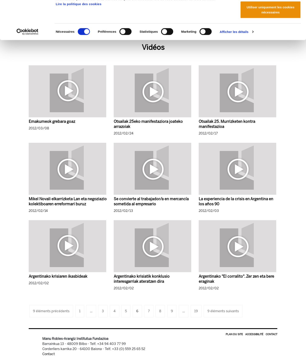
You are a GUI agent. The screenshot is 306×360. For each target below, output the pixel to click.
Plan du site (234, 334)
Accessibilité (254, 334)
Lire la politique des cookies (78, 36)
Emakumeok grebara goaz (52, 121)
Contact (271, 334)
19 (196, 311)
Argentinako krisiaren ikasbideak (58, 276)
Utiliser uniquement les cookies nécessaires (270, 41)
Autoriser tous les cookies (270, 11)
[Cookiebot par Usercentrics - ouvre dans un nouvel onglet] (27, 63)
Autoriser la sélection (270, 25)
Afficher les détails (234, 63)
